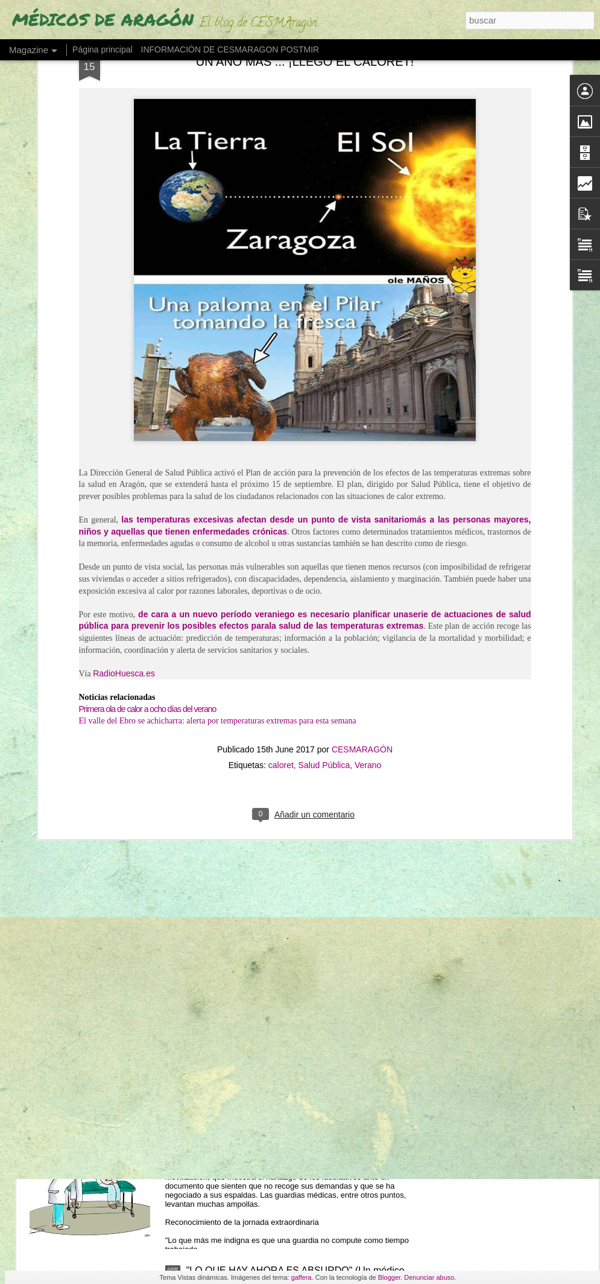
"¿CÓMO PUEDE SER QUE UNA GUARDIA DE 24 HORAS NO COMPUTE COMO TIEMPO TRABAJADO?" (296, 1144)
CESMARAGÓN (362, 481)
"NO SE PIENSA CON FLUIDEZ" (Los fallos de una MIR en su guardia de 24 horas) (296, 1001)
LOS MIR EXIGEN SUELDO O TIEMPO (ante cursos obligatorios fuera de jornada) (299, 865)
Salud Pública (324, 497)
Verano (368, 497)
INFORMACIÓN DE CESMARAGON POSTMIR (230, 49)
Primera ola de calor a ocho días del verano (147, 440)
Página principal (102, 49)
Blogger (389, 1277)
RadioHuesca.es (124, 405)
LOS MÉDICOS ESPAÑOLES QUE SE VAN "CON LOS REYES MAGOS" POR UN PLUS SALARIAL (294, 728)
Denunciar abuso (429, 1277)
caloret (281, 497)
